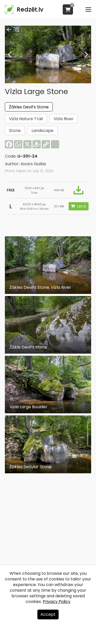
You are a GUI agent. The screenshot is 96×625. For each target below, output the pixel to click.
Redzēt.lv (30, 9)
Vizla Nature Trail (26, 119)
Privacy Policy (56, 601)
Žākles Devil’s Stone (29, 107)
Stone (15, 131)
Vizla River (64, 119)
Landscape (42, 131)
